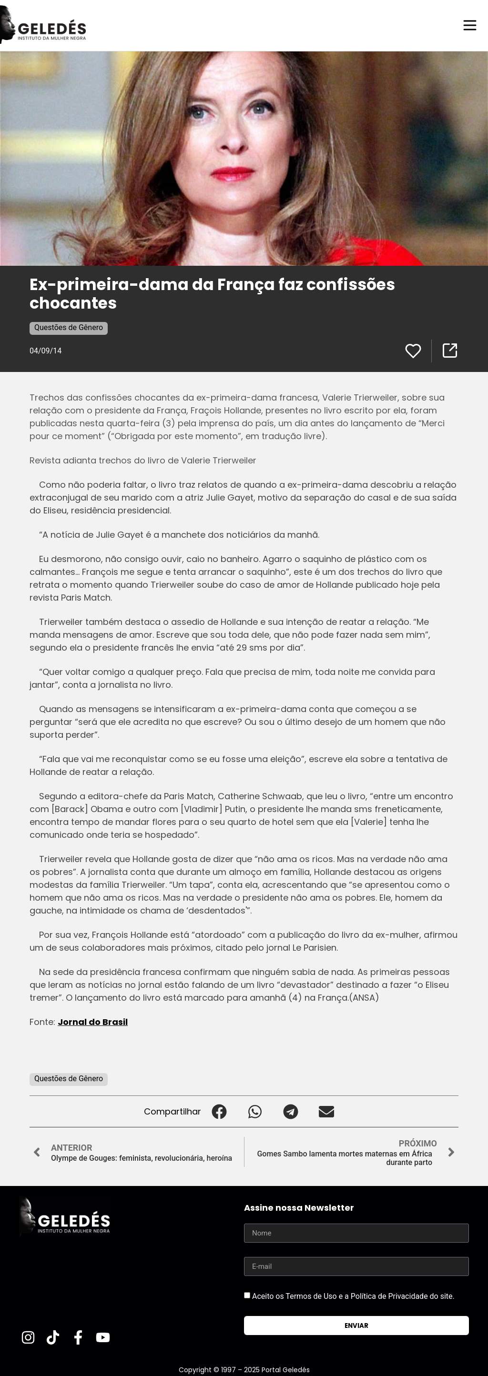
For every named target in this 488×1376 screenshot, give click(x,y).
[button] (219, 1111)
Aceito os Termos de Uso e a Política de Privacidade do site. (353, 1295)
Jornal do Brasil (93, 1021)
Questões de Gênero (68, 326)
